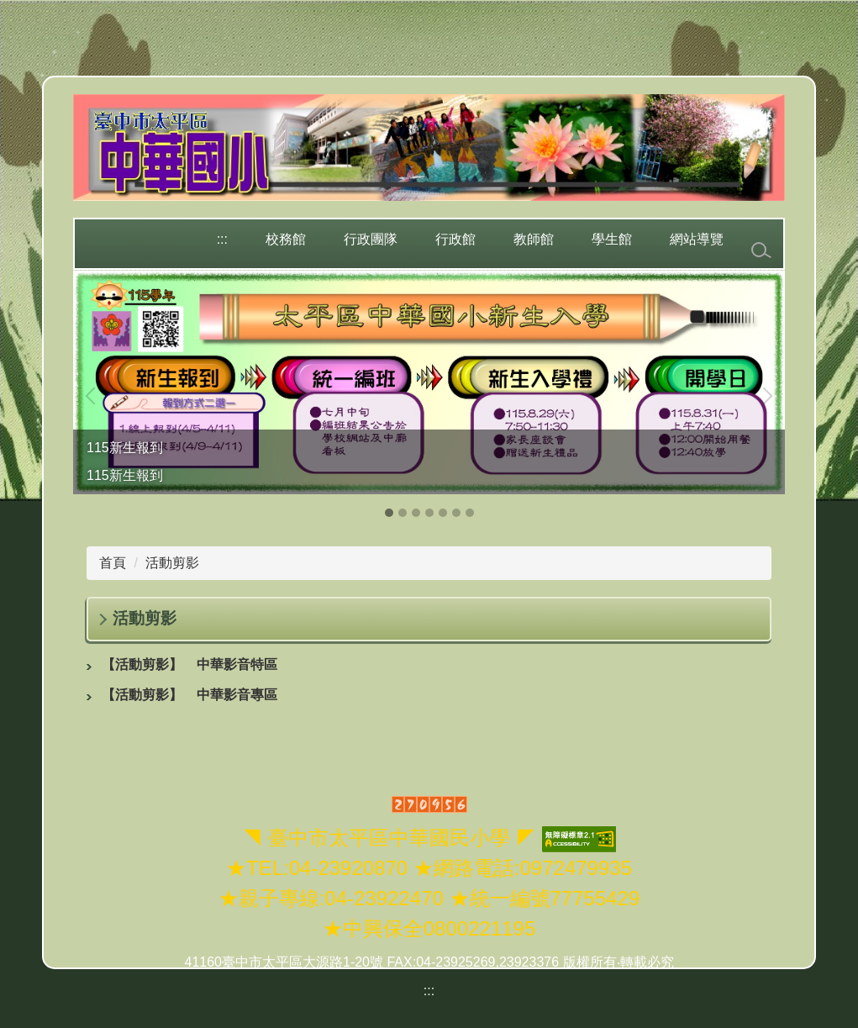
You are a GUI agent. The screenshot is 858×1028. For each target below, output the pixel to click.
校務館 (286, 239)
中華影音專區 (189, 695)
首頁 (112, 563)
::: (222, 239)
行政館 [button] (455, 239)
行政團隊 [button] (370, 239)
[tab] (389, 512)
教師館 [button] (533, 239)
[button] (94, 396)
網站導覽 (697, 239)
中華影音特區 (189, 664)
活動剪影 (172, 563)
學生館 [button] (612, 239)
